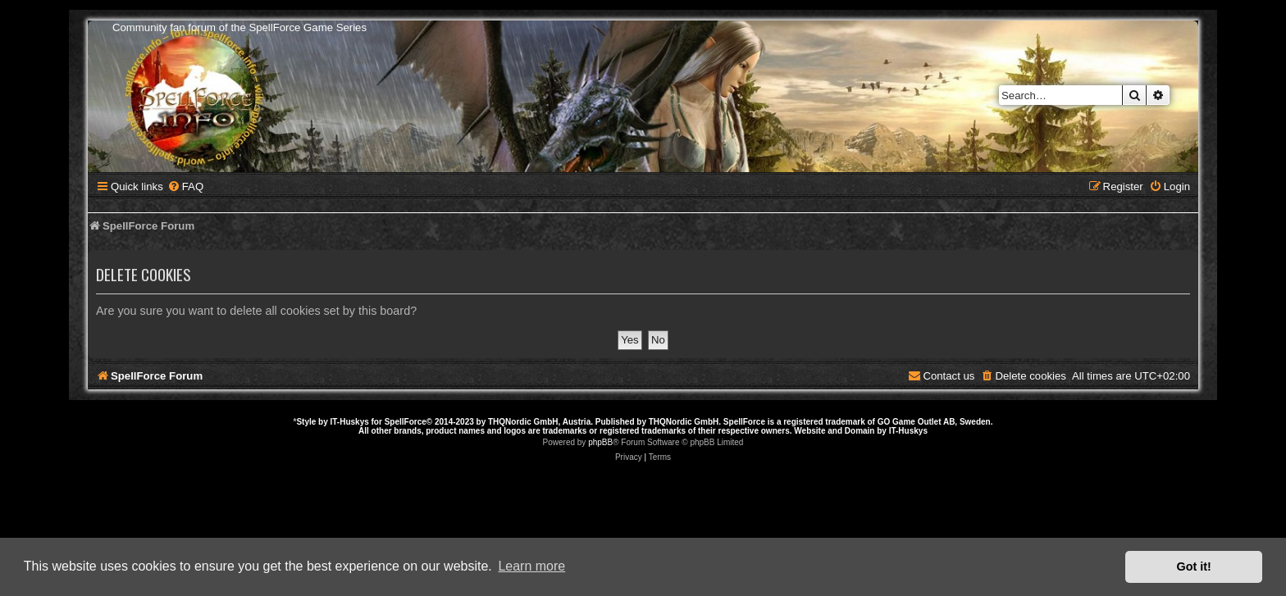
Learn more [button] (531, 566)
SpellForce (405, 421)
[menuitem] (185, 186)
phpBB (600, 442)
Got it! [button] (1194, 566)
